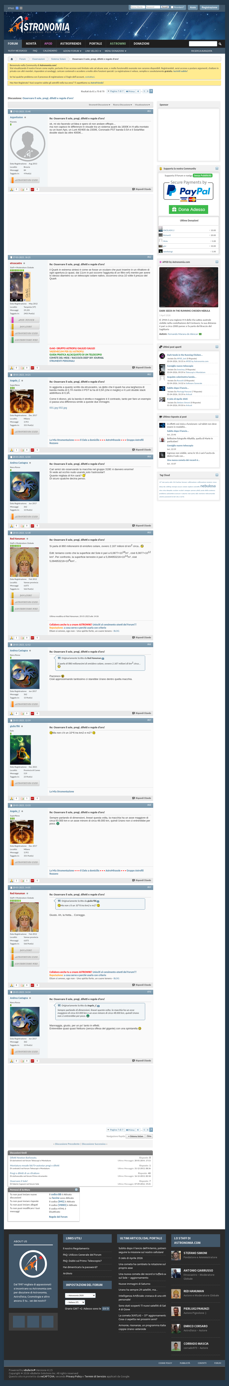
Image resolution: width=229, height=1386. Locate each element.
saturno (184, 493)
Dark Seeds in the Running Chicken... (185, 355)
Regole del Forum (58, 1216)
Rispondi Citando (142, 189)
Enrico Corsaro (196, 1326)
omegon (187, 490)
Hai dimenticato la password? (80, 1267)
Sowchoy (181, 369)
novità (31, 43)
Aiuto (193, 7)
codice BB (56, 1194)
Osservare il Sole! (19, 1181)
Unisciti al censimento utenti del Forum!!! (114, 624)
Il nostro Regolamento (76, 1249)
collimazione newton (204, 482)
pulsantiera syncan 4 (174, 493)
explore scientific (194, 486)
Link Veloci (92, 51)
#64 (149, 456)
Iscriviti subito (180, 71)
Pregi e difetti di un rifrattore (24, 1173)
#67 (149, 720)
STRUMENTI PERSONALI (62, 360)
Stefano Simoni (183, 402)
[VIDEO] (62, 1205)
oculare (175, 490)
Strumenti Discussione (98, 104)
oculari (181, 490)
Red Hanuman (194, 1291)
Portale (95, 43)
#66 (149, 644)
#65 (149, 532)
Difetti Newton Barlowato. (23, 1157)
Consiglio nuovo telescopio (180, 366)
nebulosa (208, 485)
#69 (149, 887)
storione (202, 493)
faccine (56, 1197)
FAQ (35, 51)
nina (160, 490)
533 (174, 482)
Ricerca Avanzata (201, 51)
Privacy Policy (74, 1376)
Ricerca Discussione (121, 104)
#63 (149, 374)
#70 (149, 991)
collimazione (192, 482)
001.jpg (53, 407)
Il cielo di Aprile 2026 (177, 399)
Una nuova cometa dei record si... (183, 460)
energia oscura (177, 486)
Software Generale (194, 383)
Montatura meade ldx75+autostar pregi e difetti (34, 1165)
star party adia (193, 493)
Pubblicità (185, 1363)
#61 (149, 111)
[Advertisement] (151, 27)
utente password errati (167, 496)
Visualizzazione (141, 104)
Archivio (67, 1273)
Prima (130, 91)
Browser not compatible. (146, 1292)
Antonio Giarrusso (198, 1270)
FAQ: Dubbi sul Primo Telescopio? (82, 1261)
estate (185, 486)
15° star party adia (165, 482)
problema (162, 493)
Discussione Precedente (67, 1143)
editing (168, 486)
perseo (193, 490)
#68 (149, 805)
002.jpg (63, 407)
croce (215, 482)
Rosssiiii (180, 380)
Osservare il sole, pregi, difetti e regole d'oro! (48, 98)
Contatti (202, 1363)
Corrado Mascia (196, 1344)
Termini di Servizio (95, 1376)
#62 (149, 257)
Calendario (50, 51)
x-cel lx (181, 496)
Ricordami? (177, 7)
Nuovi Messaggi (17, 51)
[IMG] (61, 1201)
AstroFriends (70, 43)
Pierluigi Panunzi (184, 391)
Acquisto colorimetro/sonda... (181, 377)
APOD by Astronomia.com (197, 361)
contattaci (89, 77)
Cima (149, 1136)
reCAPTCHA (47, 1376)
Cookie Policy (165, 1363)
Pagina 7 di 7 (117, 91)
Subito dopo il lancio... (178, 388)
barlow (178, 482)
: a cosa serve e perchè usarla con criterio (77, 627)
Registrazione (209, 7)
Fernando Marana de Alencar (183, 333)
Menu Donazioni (114, 51)
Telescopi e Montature (195, 372)
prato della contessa (208, 490)
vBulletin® (30, 1370)
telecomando (210, 493)
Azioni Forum (71, 51)
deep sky (162, 486)
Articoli (189, 394)
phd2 (198, 490)
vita (177, 496)
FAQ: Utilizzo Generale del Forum (82, 1255)
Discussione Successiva (93, 1143)
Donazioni (141, 43)
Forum (13, 43)
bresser (184, 482)
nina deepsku (167, 490)
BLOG (116, 630)
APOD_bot (181, 358)
